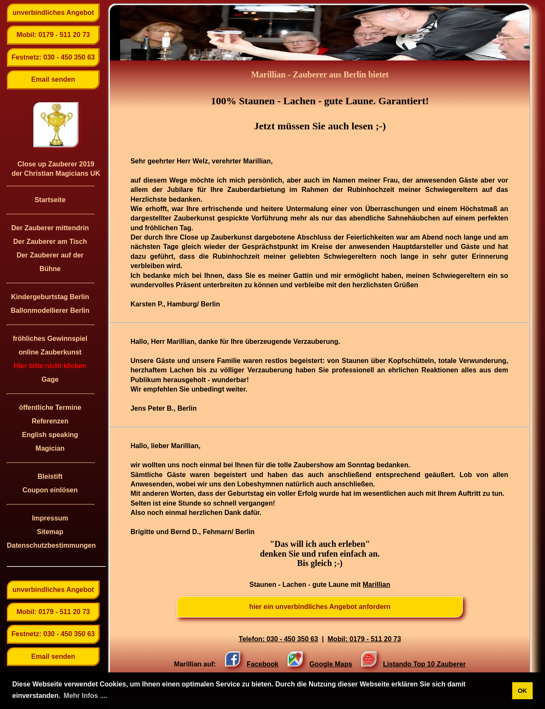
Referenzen (50, 421)
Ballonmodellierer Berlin (50, 310)
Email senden (53, 79)
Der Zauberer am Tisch (50, 241)
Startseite (50, 199)
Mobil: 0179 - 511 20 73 (53, 34)
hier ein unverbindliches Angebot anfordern (319, 606)
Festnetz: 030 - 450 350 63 (53, 57)
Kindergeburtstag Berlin (50, 296)
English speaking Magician (50, 441)
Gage (50, 379)
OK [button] (522, 690)
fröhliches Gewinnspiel (50, 338)
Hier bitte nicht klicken (50, 365)
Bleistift (50, 476)
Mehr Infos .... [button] (85, 695)
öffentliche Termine (50, 407)
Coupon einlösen (50, 490)
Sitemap (50, 531)
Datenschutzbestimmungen (50, 545)
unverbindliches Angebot (53, 12)
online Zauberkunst (50, 352)
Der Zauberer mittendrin (50, 228)
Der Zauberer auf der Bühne (50, 262)
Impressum (50, 518)
